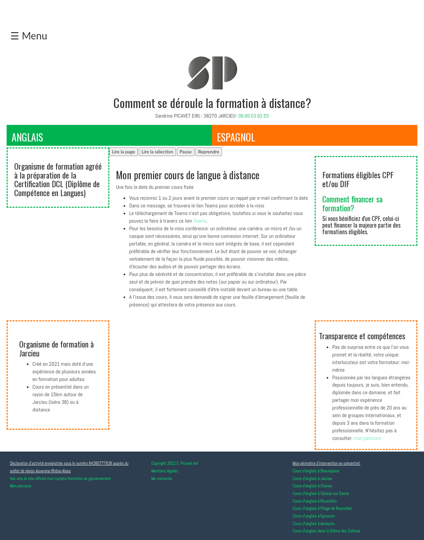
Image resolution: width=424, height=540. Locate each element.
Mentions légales (164, 471)
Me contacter (161, 478)
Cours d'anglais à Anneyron (313, 523)
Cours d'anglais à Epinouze (313, 516)
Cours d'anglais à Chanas (312, 486)
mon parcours (367, 438)
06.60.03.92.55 (253, 115)
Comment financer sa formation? (352, 203)
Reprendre (208, 151)
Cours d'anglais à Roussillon (314, 501)
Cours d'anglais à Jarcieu (312, 478)
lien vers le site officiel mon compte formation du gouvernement (60, 478)
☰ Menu (28, 35)
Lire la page (123, 151)
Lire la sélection (157, 151)
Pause (185, 151)
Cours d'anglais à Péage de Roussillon (322, 508)
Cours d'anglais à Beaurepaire (315, 471)
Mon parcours (20, 486)
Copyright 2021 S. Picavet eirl (174, 463)
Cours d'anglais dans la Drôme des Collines (326, 531)
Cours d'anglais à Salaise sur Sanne (320, 493)
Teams (200, 220)
